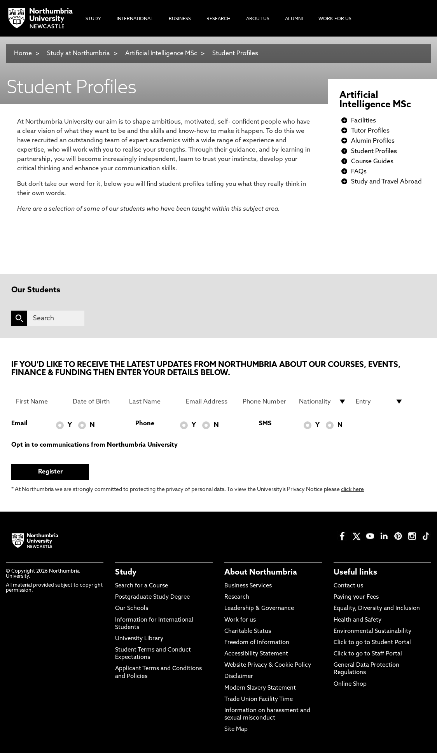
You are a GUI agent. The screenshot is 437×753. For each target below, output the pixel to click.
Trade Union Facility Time (258, 699)
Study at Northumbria (78, 54)
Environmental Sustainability (372, 631)
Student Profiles (235, 54)
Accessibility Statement (256, 654)
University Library (139, 639)
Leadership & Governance (259, 608)
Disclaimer (238, 677)
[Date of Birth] (96, 401)
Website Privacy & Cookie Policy (267, 665)
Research (236, 597)
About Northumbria (260, 573)
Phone (144, 424)
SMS (265, 424)
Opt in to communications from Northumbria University (94, 445)
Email (19, 424)
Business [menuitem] (180, 19)
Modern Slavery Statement (260, 688)
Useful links (355, 573)
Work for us (240, 620)
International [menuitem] (135, 19)
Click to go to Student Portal (372, 643)
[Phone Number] (266, 401)
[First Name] (39, 401)
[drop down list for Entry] (379, 401)
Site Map (236, 729)
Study (125, 573)
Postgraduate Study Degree (152, 597)
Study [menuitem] (93, 19)
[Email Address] (209, 401)
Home (23, 54)
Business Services (248, 586)
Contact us (348, 586)
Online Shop (350, 684)
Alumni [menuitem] (294, 19)
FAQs (359, 172)
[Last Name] (152, 401)
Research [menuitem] (218, 19)
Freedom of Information (256, 643)
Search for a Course (141, 586)
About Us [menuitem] (257, 19)
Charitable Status (247, 631)
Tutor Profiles (370, 131)
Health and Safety (357, 620)
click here (352, 490)
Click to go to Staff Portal (368, 654)
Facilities (363, 121)
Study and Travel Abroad (386, 182)
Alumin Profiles (373, 141)
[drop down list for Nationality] (322, 401)
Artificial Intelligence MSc (161, 54)
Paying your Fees (356, 597)
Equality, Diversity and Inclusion (377, 608)
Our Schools (131, 608)
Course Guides (372, 162)
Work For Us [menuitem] (334, 19)
